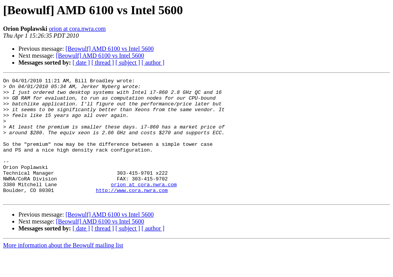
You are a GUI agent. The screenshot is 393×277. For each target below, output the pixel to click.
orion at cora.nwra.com (77, 28)
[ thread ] (102, 62)
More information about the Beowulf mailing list (63, 269)
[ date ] (81, 62)
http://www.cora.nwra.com (132, 213)
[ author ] (153, 62)
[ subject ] (128, 62)
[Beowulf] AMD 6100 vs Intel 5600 (110, 48)
